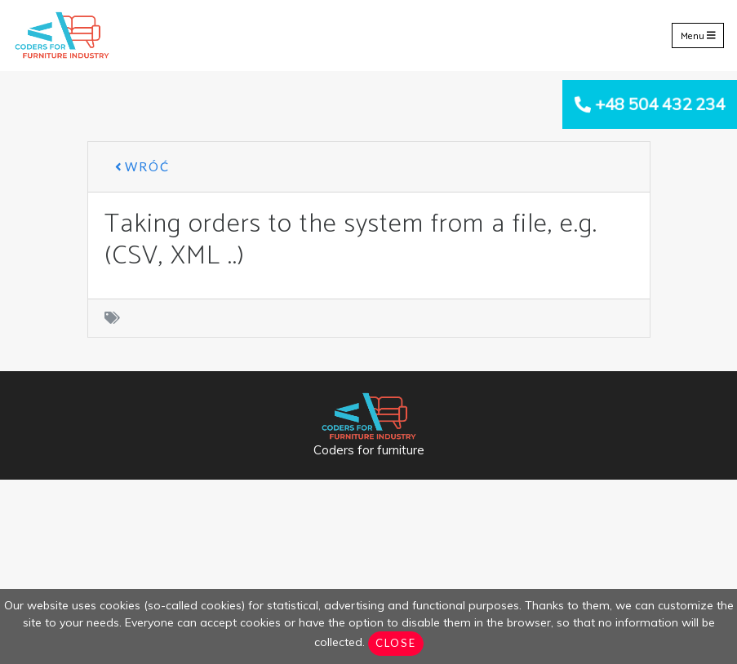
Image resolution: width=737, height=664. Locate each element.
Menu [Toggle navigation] (698, 35)
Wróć (143, 166)
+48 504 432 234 (660, 104)
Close (395, 642)
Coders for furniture (368, 450)
